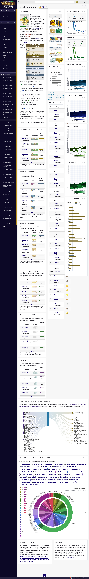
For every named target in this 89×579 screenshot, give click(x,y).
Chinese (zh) (25, 143)
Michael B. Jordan (44, 558)
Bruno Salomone (23, 556)
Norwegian (56, 248)
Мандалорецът (43, 477)
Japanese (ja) (25, 249)
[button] (40, 11)
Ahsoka (45, 406)
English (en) (25, 158)
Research (72, 2)
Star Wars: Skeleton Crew (71, 408)
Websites (5, 71)
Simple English (57, 271)
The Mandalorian (35, 28)
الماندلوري (24, 477)
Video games (5, 68)
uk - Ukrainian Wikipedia (7, 207)
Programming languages (7, 52)
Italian (55, 213)
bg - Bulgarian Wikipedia (7, 85)
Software (5, 57)
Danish (55, 137)
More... (32, 162)
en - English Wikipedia (7, 101)
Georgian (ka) (25, 154)
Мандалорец (48, 464)
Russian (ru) (25, 196)
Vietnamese (57, 308)
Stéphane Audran (24, 558)
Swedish (56, 285)
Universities (5, 65)
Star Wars (77, 404)
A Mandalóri (36, 469)
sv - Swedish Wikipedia (7, 197)
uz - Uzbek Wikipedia (7, 213)
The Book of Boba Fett (59, 408)
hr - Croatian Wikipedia (7, 130)
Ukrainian (56, 299)
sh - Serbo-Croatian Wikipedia (8, 182)
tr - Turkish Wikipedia (7, 205)
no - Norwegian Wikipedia (8, 169)
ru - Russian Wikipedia (7, 179)
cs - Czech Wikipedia (7, 90)
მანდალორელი (63, 479)
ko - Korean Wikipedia (7, 152)
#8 (74, 43)
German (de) (25, 138)
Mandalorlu (24, 485)
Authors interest (6, 14)
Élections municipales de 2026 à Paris (28, 559)
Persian (56, 169)
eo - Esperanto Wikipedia (8, 104)
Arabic (55, 110)
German (37, 38)
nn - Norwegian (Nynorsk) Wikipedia (8, 166)
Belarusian (56, 119)
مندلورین (44, 469)
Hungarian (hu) (25, 392)
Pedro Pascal (72, 404)
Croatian (56, 194)
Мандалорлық (34, 485)
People (4, 49)
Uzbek (55, 303)
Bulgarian (56, 123)
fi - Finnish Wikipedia (7, 117)
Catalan (55, 128)
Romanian (56, 262)
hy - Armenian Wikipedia (7, 136)
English (21, 2)
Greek (55, 146)
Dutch (55, 243)
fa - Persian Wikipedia (7, 114)
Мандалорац (53, 477)
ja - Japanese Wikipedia (7, 144)
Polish (55, 253)
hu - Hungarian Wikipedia (8, 133)
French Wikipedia (82, 2)
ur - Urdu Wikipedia (7, 210)
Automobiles (5, 26)
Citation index (6, 16)
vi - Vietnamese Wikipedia (8, 215)
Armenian (56, 203)
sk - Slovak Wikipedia (7, 189)
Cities (4, 36)
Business (5, 33)
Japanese (56, 217)
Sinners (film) (30, 561)
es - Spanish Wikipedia (7, 106)
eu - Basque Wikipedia (7, 112)
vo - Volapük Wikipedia (7, 218)
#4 (74, 17)
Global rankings (8, 10)
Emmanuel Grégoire (42, 559)
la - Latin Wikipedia (6, 154)
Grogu (80, 408)
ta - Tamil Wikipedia (7, 199)
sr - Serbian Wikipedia (7, 194)
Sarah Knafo (43, 556)
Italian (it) (24, 149)
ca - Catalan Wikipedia (7, 88)
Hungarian (56, 199)
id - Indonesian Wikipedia (8, 138)
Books (4, 28)
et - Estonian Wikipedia (7, 109)
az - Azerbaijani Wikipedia (8, 80)
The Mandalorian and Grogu (36, 406)
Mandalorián (33, 477)
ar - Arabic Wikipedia (7, 77)
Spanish (56, 156)
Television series (6, 63)
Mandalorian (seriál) (27, 472)
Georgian (56, 223)
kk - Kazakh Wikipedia (7, 149)
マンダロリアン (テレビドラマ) (30, 466)
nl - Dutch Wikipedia (7, 162)
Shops (4, 55)
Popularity (5, 19)
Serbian (56, 280)
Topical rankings (8, 22)
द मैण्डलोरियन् (74, 482)
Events (4, 41)
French (55, 179)
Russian (56, 266)
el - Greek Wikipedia (7, 98)
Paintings (5, 47)
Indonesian (56, 208)
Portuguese (56, 257)
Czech (55, 133)
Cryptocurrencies (6, 39)
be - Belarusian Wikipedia (8, 83)
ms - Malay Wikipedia (7, 160)
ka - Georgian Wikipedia (7, 146)
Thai (55, 289)
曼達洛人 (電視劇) (59, 466)
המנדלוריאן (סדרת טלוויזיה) (77, 472)
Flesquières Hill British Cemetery (60, 97)
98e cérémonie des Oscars (34, 556)
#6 (82, 43)
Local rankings (8, 74)
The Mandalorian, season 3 (35, 408)
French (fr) (24, 200)
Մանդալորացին (38, 482)
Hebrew (56, 183)
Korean (55, 233)
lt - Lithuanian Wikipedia (7, 157)
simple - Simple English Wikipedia (7, 186)
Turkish (55, 294)
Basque (56, 165)
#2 (82, 17)
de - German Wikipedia (7, 96)
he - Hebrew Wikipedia (7, 125)
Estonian (56, 160)
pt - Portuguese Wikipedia (8, 174)
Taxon (4, 60)
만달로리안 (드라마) (27, 474)
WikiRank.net (8, 226)
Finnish (55, 174)
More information (71, 557)
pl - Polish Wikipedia (7, 171)
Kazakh (55, 228)
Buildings (5, 31)
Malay (55, 239)
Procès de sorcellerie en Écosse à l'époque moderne (51, 96)
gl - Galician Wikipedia (7, 122)
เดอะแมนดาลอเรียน (65, 474)
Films (4, 44)
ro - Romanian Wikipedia (7, 177)
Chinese (56, 312)
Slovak (55, 276)
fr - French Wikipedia (7, 120)
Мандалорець (76, 469)
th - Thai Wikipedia (6, 202)
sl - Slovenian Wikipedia (7, 191)
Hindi (55, 190)
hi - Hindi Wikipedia (7, 128)
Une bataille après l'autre (33, 558)
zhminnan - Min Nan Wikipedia (8, 223)
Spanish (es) (25, 207)
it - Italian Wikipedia (7, 141)
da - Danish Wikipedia (7, 93)
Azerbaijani (56, 114)
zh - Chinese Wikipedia (7, 221)
